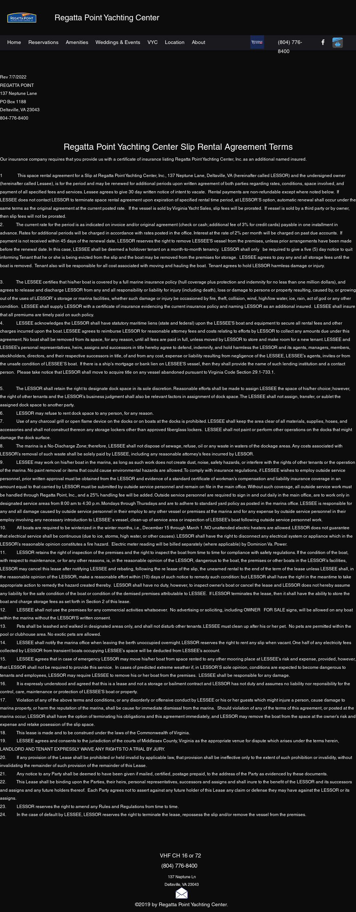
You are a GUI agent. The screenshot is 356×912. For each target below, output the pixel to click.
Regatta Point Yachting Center (106, 17)
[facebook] (323, 42)
